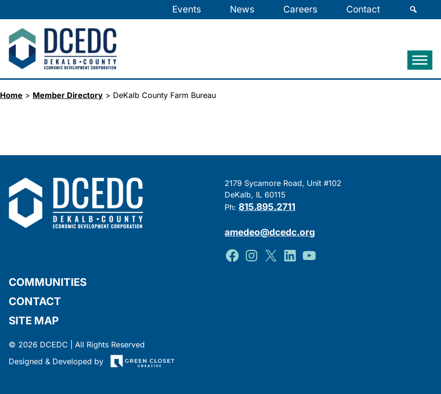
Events (186, 9)
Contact (363, 9)
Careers (300, 9)
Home (11, 95)
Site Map (34, 320)
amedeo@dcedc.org (270, 231)
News (242, 9)
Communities (48, 281)
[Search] (413, 9)
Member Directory (68, 95)
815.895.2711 (267, 206)
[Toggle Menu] (420, 59)
